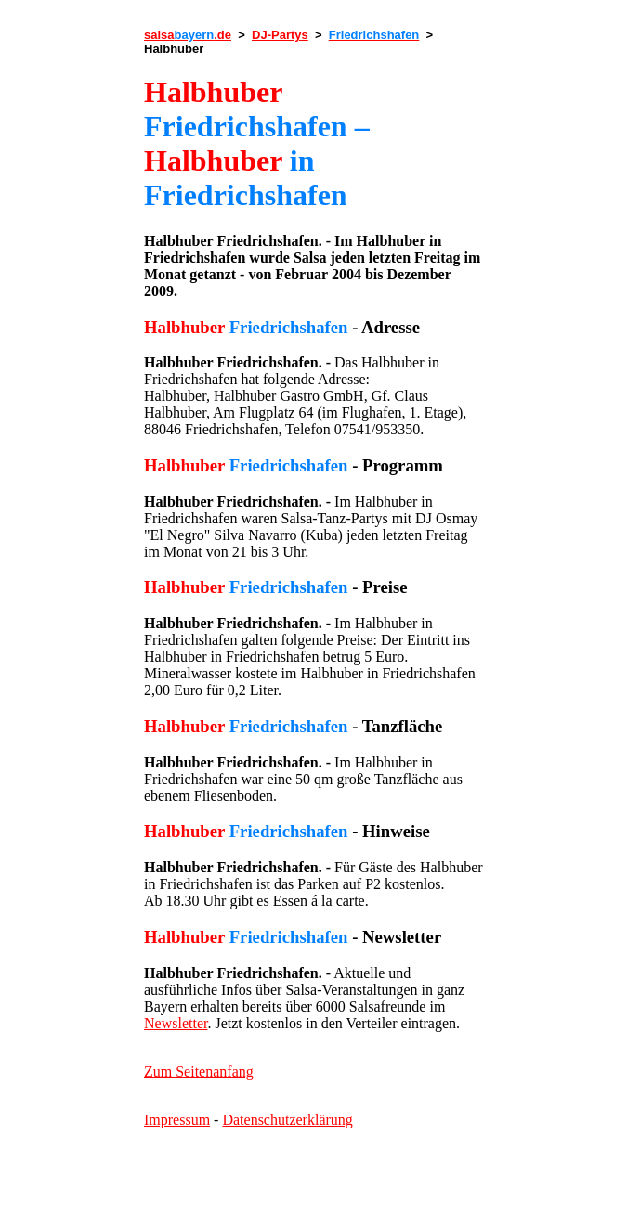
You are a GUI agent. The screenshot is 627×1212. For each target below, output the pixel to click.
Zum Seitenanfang (199, 1071)
